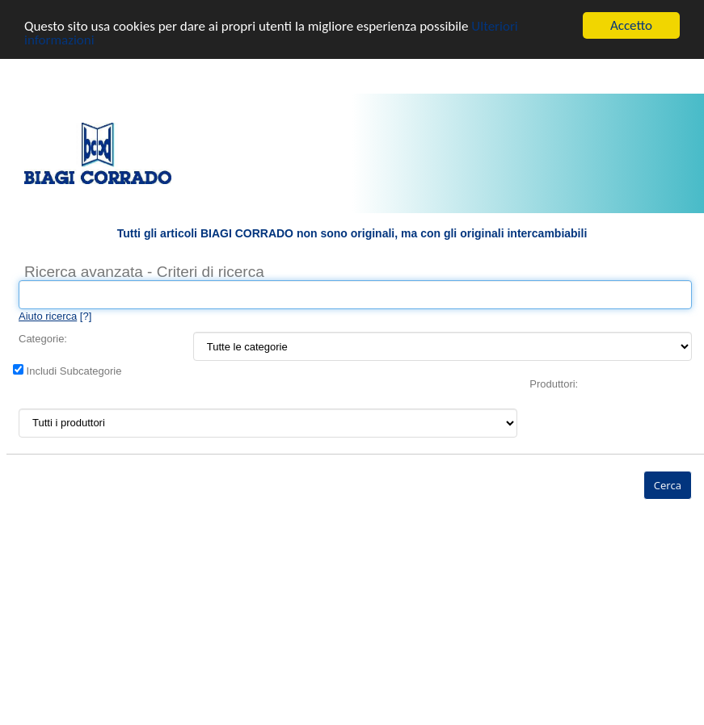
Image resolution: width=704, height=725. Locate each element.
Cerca (667, 485)
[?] (55, 316)
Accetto (631, 25)
